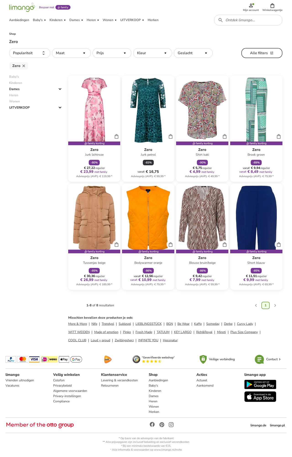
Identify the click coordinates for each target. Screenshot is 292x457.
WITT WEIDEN (79, 332)
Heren (153, 401)
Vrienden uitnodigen (19, 380)
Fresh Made (144, 332)
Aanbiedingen (158, 380)
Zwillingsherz (124, 340)
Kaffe (198, 324)
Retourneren (110, 385)
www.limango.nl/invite (168, 450)
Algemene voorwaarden (70, 391)
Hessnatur (170, 340)
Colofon (59, 380)
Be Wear (183, 324)
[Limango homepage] (22, 7)
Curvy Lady (245, 324)
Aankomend (205, 385)
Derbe (228, 324)
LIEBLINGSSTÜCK (149, 324)
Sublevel (125, 324)
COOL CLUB (77, 340)
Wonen (154, 406)
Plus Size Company (244, 332)
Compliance (61, 401)
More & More (77, 324)
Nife (94, 324)
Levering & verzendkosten (119, 380)
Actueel (201, 380)
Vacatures (12, 385)
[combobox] (248, 20)
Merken (154, 412)
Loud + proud (100, 340)
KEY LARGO (183, 332)
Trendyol (108, 324)
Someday (212, 324)
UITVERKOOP (19, 107)
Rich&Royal (204, 332)
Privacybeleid (62, 385)
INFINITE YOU (148, 340)
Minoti (221, 332)
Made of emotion (106, 332)
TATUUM (163, 332)
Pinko (127, 332)
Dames (14, 89)
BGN (169, 324)
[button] (272, 7)
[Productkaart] (94, 128)
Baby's (153, 385)
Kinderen (155, 391)
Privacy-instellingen (67, 396)
